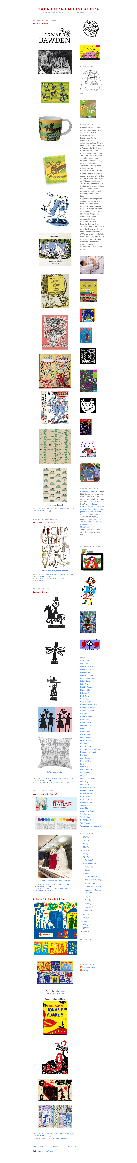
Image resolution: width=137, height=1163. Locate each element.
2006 (85, 931)
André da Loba (85, 669)
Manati (82, 776)
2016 (85, 844)
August (88, 867)
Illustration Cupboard (88, 752)
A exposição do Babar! (45, 794)
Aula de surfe (91, 519)
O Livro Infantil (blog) (88, 787)
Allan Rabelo (85, 663)
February (88, 907)
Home (55, 1146)
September (89, 863)
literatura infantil (62, 888)
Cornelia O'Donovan (87, 708)
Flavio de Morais (58, 994)
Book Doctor (85, 696)
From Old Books (86, 740)
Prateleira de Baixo (87, 790)
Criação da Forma (87, 711)
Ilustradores (39, 581)
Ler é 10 (83, 764)
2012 (85, 857)
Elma (82, 728)
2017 (85, 840)
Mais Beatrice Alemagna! (46, 522)
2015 (85, 847)
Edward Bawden (41, 23)
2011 (85, 914)
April (87, 900)
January (88, 910)
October (88, 860)
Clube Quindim (85, 702)
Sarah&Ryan (85, 805)
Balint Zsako (85, 684)
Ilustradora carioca (87, 491)
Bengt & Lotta (40, 592)
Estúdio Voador (86, 731)
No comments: (41, 511)
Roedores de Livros (87, 802)
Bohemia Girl (85, 693)
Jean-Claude (85, 758)
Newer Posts (38, 1146)
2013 (85, 854)
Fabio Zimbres (85, 737)
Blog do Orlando (86, 690)
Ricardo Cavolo (86, 799)
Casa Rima (84, 699)
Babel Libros (85, 681)
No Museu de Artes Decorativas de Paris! (55, 880)
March (87, 904)
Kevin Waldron (85, 761)
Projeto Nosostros (87, 793)
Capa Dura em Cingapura (69, 9)
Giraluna (83, 743)
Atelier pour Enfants (87, 678)
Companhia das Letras (88, 705)
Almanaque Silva (86, 666)
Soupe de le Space (87, 811)
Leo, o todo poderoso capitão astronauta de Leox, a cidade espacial (91, 511)
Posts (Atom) (48, 1151)
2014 (85, 850)
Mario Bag (84, 782)
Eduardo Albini (85, 725)
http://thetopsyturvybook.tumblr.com (55, 571)
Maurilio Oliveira (86, 784)
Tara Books (84, 814)
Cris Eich (83, 714)
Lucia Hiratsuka (86, 770)
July (86, 870)
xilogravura (66, 1138)
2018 (85, 837)
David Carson (85, 720)
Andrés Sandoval (86, 675)
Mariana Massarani (87, 779)
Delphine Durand (86, 722)
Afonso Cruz (85, 660)
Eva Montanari (85, 734)
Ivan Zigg (83, 755)
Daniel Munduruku (87, 717)
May (87, 897)
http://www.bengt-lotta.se (55, 772)
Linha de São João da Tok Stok (49, 899)
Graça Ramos (85, 746)
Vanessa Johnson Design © (90, 826)
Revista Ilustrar (86, 796)
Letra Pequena (85, 767)
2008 (85, 925)
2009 (85, 921)
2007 (85, 928)
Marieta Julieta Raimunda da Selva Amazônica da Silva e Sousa (92, 506)
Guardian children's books (90, 749)
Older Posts (72, 1146)
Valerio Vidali (85, 823)
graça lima (85, 970)
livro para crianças (42, 890)
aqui (60, 505)
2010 (85, 918)
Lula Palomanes (86, 773)
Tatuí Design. (85, 817)
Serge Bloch (84, 808)
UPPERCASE (85, 820)
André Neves (85, 672)
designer (50, 782)
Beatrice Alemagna (55, 578)
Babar (49, 888)
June (87, 873)
